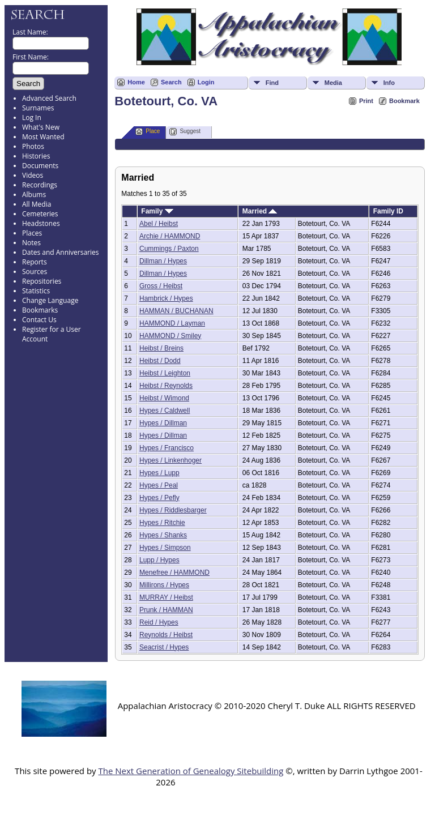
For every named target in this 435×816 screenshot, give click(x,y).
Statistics (36, 291)
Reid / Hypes (158, 622)
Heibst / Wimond (164, 398)
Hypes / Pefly (159, 498)
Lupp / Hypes (159, 560)
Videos (32, 175)
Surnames (38, 108)
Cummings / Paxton (169, 249)
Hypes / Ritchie (162, 523)
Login (206, 82)
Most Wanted (43, 137)
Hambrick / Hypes (166, 298)
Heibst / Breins (161, 348)
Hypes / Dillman (163, 423)
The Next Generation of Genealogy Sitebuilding (190, 770)
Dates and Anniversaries (60, 252)
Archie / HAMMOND (169, 236)
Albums (34, 194)
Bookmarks (40, 310)
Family (157, 211)
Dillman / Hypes (163, 261)
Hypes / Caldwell (164, 411)
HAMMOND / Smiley (170, 336)
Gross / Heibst (160, 286)
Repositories (41, 281)
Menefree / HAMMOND (174, 572)
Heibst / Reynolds (166, 386)
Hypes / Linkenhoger (170, 460)
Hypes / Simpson (165, 548)
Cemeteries (40, 214)
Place (147, 131)
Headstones (41, 223)
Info (389, 82)
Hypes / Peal (158, 485)
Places (32, 233)
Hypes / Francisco (166, 448)
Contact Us (39, 319)
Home (136, 82)
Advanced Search (49, 98)
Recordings (39, 185)
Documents (40, 165)
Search (171, 82)
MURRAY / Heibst (166, 597)
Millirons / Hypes (164, 585)
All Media (36, 204)
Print (366, 100)
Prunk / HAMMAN (166, 610)
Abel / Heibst (158, 224)
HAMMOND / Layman (172, 323)
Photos (33, 146)
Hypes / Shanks (163, 535)
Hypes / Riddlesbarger (173, 510)
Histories (36, 156)
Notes (31, 242)
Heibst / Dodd (160, 361)
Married (260, 211)
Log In (31, 117)
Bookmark (404, 100)
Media (333, 82)
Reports (34, 262)
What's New (40, 127)
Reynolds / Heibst (166, 635)
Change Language (50, 300)
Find (272, 82)
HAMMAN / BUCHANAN (176, 311)
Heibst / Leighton (164, 373)
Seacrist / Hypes (164, 647)
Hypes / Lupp (159, 473)
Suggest (185, 131)
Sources (34, 271)
